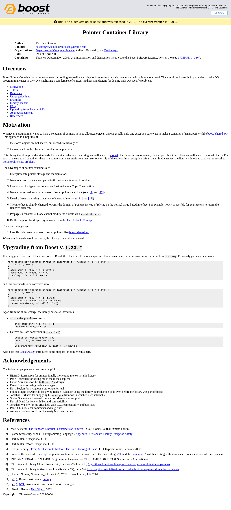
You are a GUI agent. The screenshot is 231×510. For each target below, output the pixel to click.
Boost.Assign (27, 362)
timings (47, 490)
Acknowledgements (21, 112)
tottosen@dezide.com (73, 46)
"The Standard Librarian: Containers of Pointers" (55, 439)
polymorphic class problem (18, 161)
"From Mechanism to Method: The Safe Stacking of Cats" (63, 459)
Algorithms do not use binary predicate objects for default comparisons (129, 474)
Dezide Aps (111, 50)
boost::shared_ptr (217, 133)
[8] (6, 474)
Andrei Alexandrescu (198, 8)
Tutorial (14, 90)
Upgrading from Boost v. (42, 247)
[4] (6, 454)
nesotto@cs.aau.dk (46, 46)
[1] (6, 439)
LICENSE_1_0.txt (188, 57)
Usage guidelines (20, 96)
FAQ (13, 106)
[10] (7, 485)
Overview (15, 68)
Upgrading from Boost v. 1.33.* (28, 109)
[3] (6, 449)
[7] (6, 469)
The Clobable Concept (80, 220)
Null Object (38, 500)
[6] (6, 464)
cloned (114, 155)
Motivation (16, 86)
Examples (15, 99)
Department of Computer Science (55, 50)
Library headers (19, 102)
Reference (16, 93)
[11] (91, 192)
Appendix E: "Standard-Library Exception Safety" (104, 444)
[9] (6, 480)
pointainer (137, 464)
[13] (7, 500)
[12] (101, 192)
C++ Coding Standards (218, 8)
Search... (219, 13)
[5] (6, 459)
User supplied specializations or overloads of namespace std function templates (133, 480)
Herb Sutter (180, 8)
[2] (6, 444)
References (16, 115)
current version (154, 22)
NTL (119, 464)
